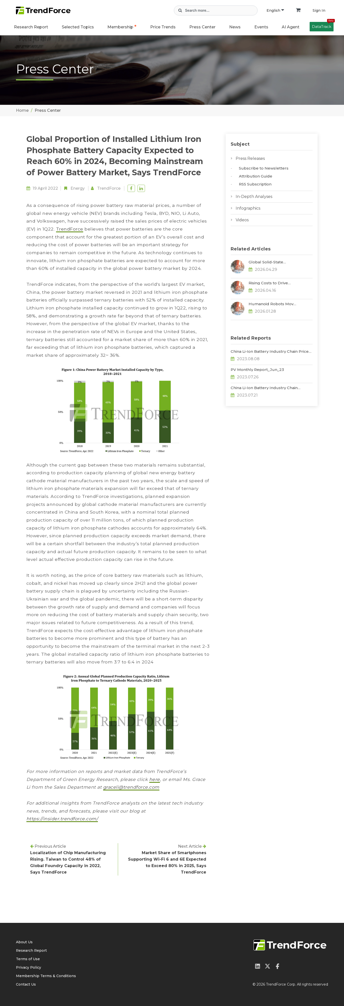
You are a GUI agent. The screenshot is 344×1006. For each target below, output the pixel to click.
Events (261, 27)
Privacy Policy (28, 967)
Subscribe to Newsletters (263, 168)
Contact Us (26, 984)
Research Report (31, 27)
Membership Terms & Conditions (46, 976)
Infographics (248, 208)
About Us (24, 942)
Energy (77, 188)
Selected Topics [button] (78, 27)
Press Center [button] (202, 27)
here (154, 779)
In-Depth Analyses (254, 196)
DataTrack (323, 25)
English (275, 10)
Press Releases (250, 158)
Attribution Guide (255, 176)
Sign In (319, 10)
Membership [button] (120, 27)
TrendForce (109, 188)
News (235, 27)
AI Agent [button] (290, 27)
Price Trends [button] (163, 27)
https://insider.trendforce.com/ (62, 818)
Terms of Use (28, 959)
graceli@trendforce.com (131, 787)
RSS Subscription (255, 184)
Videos (242, 220)
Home (22, 110)
